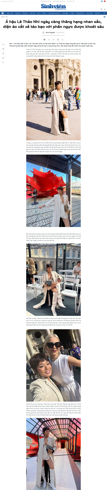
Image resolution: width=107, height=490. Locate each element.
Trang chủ (2, 13)
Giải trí (44, 13)
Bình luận (3, 58)
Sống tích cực (80, 13)
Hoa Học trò (71, 1)
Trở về (3, 62)
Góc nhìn (32, 13)
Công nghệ (65, 13)
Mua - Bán (89, 13)
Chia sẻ (3, 49)
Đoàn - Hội (10, 13)
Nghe (3, 44)
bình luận (62, 40)
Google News (104, 17)
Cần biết (97, 13)
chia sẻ (44, 40)
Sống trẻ (17, 13)
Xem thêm (104, 13)
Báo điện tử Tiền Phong (53, 7)
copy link (53, 40)
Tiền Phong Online (46, 1)
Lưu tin (3, 53)
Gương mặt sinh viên (54, 13)
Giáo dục (25, 13)
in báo (58, 40)
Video (72, 13)
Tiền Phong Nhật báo (59, 1)
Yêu (39, 13)
